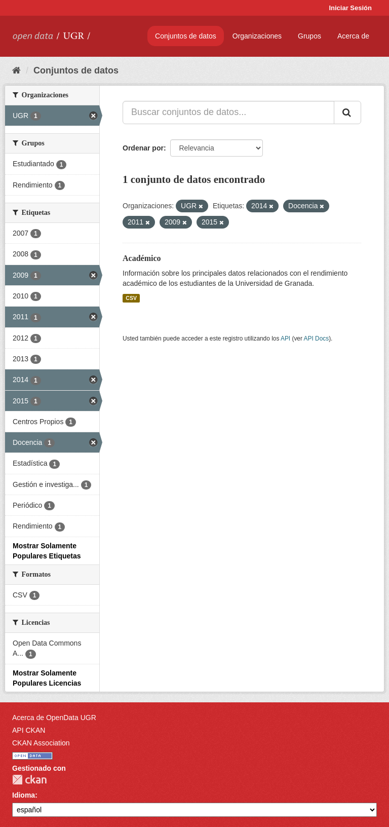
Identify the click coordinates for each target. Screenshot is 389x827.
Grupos (309, 36)
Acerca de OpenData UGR (54, 717)
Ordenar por (143, 148)
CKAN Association (41, 743)
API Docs (316, 338)
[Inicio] (16, 70)
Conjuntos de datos (185, 36)
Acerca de (353, 36)
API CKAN (28, 730)
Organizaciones (257, 36)
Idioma (23, 795)
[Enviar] (347, 112)
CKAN (29, 779)
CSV (131, 298)
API (285, 338)
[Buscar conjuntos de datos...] (228, 112)
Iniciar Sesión (350, 8)
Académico (142, 258)
